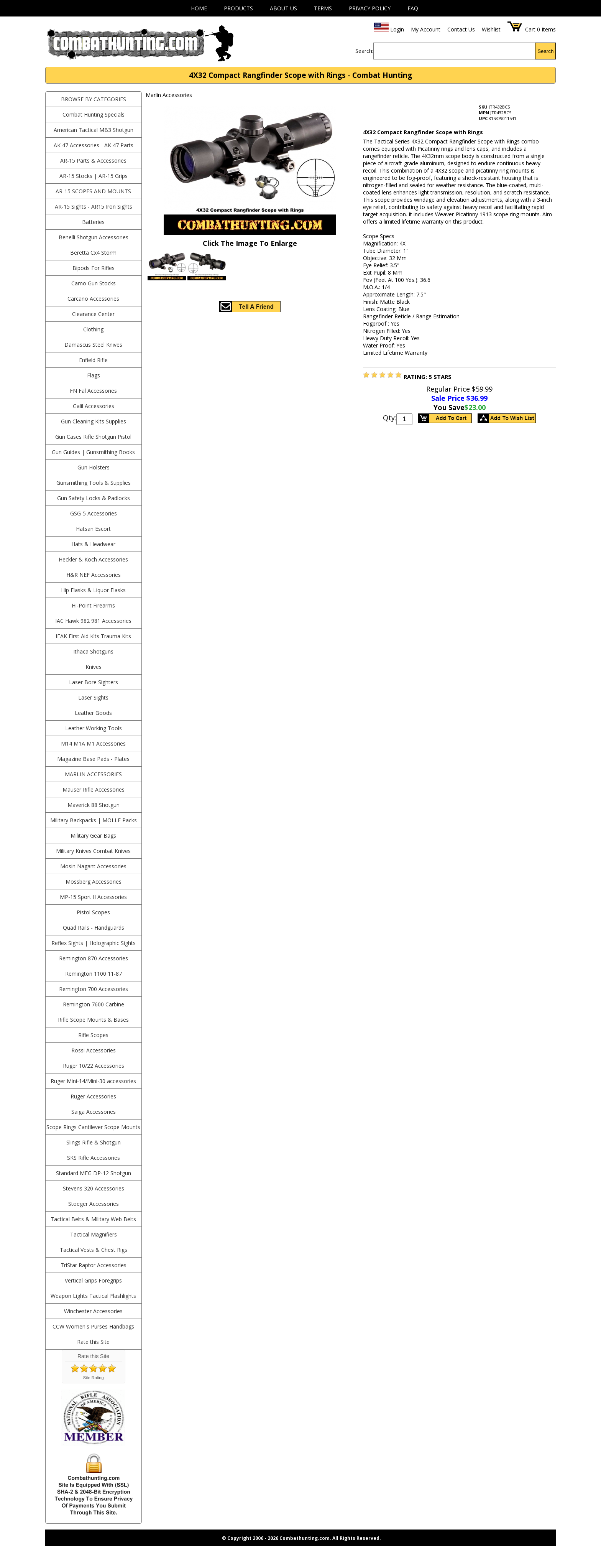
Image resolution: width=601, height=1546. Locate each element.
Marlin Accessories (93, 774)
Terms (323, 8)
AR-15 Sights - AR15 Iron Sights (93, 206)
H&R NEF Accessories (93, 574)
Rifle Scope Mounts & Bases (93, 1019)
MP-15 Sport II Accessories (93, 897)
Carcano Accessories (93, 298)
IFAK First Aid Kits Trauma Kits (93, 636)
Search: (364, 50)
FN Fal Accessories (93, 390)
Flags (93, 375)
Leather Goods (93, 712)
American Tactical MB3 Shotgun (93, 129)
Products (238, 8)
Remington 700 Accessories (93, 989)
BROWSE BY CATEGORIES (93, 99)
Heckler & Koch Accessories (93, 559)
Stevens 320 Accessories (93, 1188)
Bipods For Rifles (93, 268)
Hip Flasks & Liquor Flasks (93, 590)
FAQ (412, 8)
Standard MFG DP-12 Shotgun (93, 1173)
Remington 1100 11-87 (93, 973)
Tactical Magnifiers (93, 1234)
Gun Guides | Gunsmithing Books (93, 452)
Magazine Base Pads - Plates (93, 758)
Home (199, 8)
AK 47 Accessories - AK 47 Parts (93, 145)
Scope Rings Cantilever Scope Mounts (93, 1127)
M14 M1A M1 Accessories (93, 743)
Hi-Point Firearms (93, 605)
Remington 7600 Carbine (93, 1004)
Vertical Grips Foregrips (93, 1280)
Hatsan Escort (93, 528)
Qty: (389, 417)
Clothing (93, 329)
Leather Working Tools (93, 728)
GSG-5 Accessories (93, 513)
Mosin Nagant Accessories (93, 866)
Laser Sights (93, 697)
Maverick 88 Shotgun (93, 804)
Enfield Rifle (93, 360)
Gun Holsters (93, 467)
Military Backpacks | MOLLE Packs (93, 820)
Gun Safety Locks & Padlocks (93, 498)
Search (545, 51)
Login (397, 29)
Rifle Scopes (93, 1035)
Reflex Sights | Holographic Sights (93, 943)
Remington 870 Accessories (93, 958)
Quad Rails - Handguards (93, 927)
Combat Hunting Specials (93, 114)
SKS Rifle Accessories (93, 1157)
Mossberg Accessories (94, 881)
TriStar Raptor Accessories (93, 1265)
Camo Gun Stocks (93, 283)
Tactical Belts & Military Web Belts (93, 1219)
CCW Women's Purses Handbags (93, 1326)
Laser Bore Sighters (93, 682)
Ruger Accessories (93, 1096)
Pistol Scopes (93, 912)
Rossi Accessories (93, 1050)
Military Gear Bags (93, 835)
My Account (425, 29)
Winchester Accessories (93, 1311)
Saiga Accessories (93, 1111)
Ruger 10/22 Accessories (93, 1065)
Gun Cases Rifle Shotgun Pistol (93, 436)
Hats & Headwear (93, 544)
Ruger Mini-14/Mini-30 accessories (93, 1081)
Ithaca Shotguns (93, 651)
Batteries (93, 222)
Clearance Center (93, 314)
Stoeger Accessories (93, 1203)
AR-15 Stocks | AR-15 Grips (93, 175)
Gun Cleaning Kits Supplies (93, 421)
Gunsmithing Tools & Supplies (93, 482)
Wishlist (491, 29)
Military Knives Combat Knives (93, 850)
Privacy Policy (370, 8)
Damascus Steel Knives (93, 344)
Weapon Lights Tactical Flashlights (93, 1295)
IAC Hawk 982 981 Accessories (93, 620)
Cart (530, 29)
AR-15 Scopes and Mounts (93, 191)
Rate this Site (93, 1341)
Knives (93, 666)
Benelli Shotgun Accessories (93, 237)
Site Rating (93, 1377)
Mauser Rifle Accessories (93, 789)
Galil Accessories (93, 406)
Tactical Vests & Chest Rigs (93, 1249)
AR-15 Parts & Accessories (93, 160)
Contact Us (461, 29)
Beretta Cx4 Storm (93, 252)
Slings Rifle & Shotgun (93, 1142)
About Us (283, 8)
